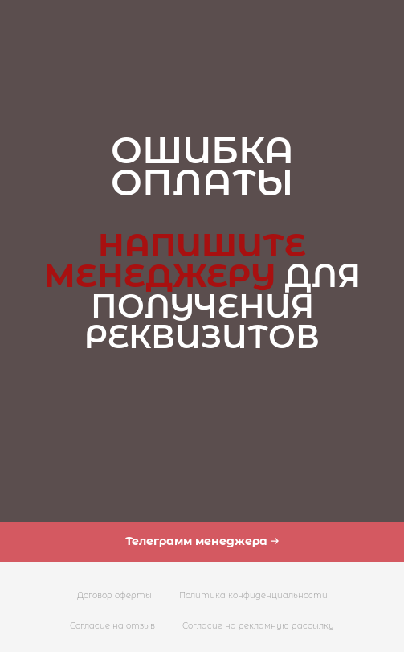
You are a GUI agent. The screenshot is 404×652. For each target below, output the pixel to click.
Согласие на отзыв (112, 626)
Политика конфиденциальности (253, 595)
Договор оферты (114, 595)
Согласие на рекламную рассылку (258, 626)
